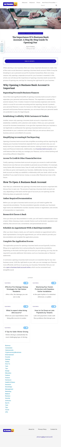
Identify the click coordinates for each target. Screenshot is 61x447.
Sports (7, 403)
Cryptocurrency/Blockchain (13, 352)
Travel (7, 409)
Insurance (8, 384)
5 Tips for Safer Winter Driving (16, 334)
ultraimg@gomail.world (44, 437)
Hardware (8, 380)
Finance (29, 33)
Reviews (7, 396)
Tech (6, 366)
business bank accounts (44, 149)
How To (7, 364)
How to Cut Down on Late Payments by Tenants (44, 314)
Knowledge (8, 387)
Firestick (7, 357)
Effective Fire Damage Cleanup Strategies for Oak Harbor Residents (16, 291)
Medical (7, 393)
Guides (7, 361)
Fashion (7, 375)
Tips (6, 368)
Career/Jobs (8, 348)
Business (22, 33)
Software (8, 400)
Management (37, 33)
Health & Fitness (10, 382)
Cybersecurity (9, 350)
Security (7, 398)
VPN (6, 412)
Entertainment (9, 354)
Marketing (8, 391)
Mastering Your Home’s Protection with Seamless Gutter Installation (44, 291)
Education (8, 373)
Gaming (7, 359)
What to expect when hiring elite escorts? (16, 314)
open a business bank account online (18, 267)
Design (7, 371)
